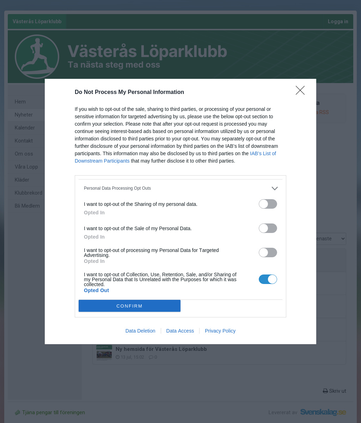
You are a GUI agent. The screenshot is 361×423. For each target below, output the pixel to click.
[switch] (268, 204)
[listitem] (180, 188)
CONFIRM (129, 305)
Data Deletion (140, 331)
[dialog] (180, 211)
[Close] (302, 92)
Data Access (180, 331)
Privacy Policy (220, 331)
